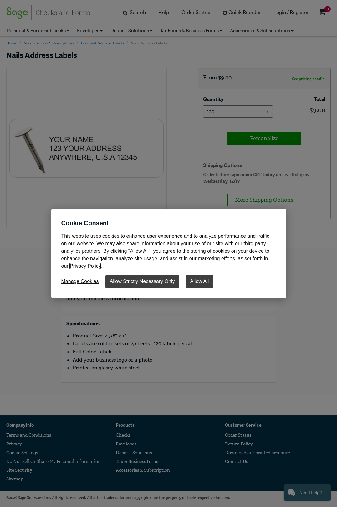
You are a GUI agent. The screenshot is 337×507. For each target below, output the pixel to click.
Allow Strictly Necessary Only (142, 281)
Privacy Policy (85, 266)
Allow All (199, 281)
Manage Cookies (80, 281)
